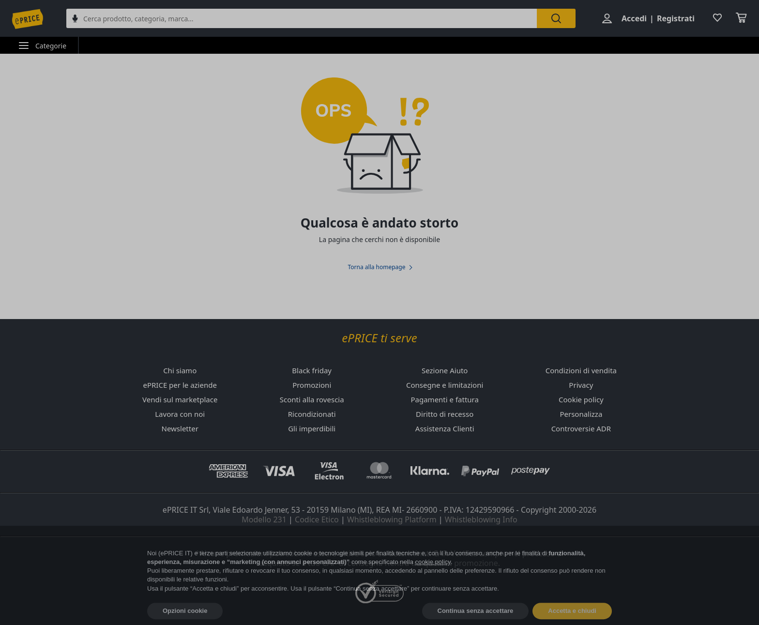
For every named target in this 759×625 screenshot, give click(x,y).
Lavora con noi (180, 414)
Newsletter (179, 428)
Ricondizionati (312, 414)
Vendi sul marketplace (179, 399)
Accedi (634, 18)
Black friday (312, 370)
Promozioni (311, 385)
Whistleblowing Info (481, 519)
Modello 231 (264, 519)
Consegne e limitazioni (444, 385)
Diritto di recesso (444, 414)
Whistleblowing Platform (392, 519)
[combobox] (301, 18)
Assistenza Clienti (444, 428)
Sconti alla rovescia (312, 399)
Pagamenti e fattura (444, 399)
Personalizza (581, 414)
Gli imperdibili (311, 428)
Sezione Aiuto (445, 370)
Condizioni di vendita (581, 370)
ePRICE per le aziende (179, 385)
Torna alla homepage (376, 267)
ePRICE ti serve (379, 338)
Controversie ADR (581, 428)
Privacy (581, 385)
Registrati (676, 18)
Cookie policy (581, 399)
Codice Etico (317, 519)
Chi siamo (180, 370)
